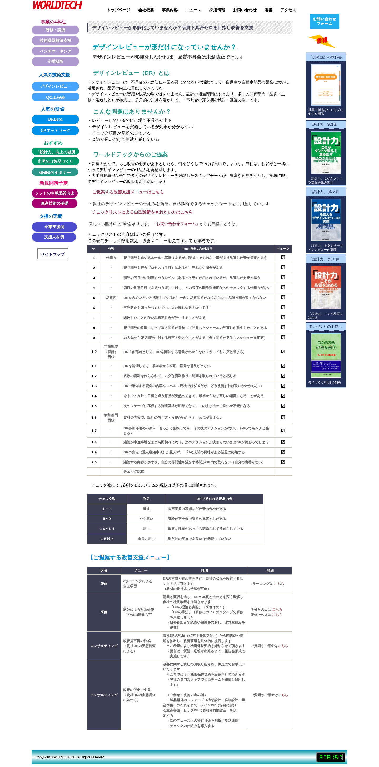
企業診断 (55, 61)
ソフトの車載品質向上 (54, 193)
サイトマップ (52, 254)
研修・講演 (55, 30)
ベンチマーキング (55, 51)
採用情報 (217, 10)
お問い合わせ (245, 10)
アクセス (288, 10)
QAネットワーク (55, 130)
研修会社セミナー (55, 173)
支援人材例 (54, 237)
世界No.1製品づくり (55, 161)
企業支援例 (54, 227)
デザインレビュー (55, 86)
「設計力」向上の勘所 (55, 152)
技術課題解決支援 (55, 40)
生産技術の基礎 (54, 203)
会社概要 (146, 10)
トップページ (118, 10)
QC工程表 (55, 97)
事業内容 (170, 10)
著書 (268, 10)
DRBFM (55, 119)
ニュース (193, 10)
